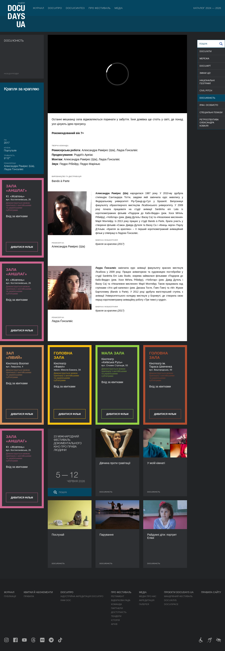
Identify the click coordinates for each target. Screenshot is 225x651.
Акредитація (146, 600)
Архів (114, 624)
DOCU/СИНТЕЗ (75, 8)
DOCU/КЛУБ (170, 600)
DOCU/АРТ (205, 66)
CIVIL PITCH (206, 90)
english (21, 3)
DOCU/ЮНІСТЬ (207, 98)
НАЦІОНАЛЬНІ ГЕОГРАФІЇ (207, 82)
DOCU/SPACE (171, 604)
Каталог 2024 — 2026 (207, 8)
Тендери (116, 616)
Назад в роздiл (11, 74)
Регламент (117, 596)
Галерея (144, 604)
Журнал (38, 8)
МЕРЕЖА (204, 58)
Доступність (119, 612)
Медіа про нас (147, 596)
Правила (29, 596)
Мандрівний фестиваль (178, 596)
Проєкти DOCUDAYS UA (179, 592)
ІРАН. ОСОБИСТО (209, 105)
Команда (116, 604)
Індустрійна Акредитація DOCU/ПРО (81, 596)
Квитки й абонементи (38, 592)
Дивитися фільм (22, 247)
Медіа (119, 8)
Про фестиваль (100, 8)
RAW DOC (65, 600)
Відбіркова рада (120, 600)
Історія (115, 620)
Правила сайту (211, 592)
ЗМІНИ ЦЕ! (205, 73)
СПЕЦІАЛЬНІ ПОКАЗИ (211, 112)
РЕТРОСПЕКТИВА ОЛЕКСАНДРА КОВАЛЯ (209, 122)
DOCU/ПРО (55, 8)
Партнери (117, 608)
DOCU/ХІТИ (205, 51)
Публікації (10, 596)
